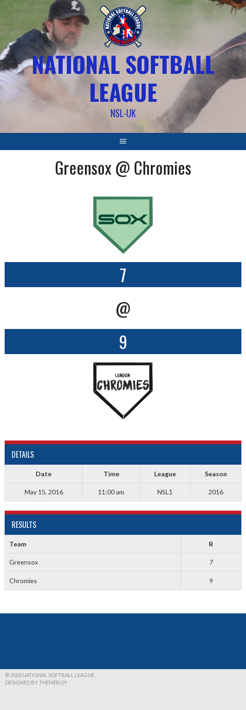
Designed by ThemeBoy (36, 682)
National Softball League (123, 77)
